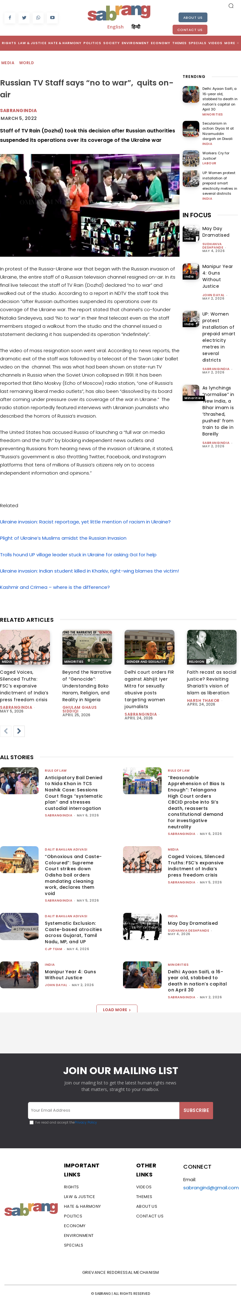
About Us (193, 17)
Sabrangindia (18, 110)
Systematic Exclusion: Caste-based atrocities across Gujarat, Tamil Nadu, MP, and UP (73, 932)
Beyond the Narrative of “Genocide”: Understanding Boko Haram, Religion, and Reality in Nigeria (87, 686)
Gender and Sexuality (145, 661)
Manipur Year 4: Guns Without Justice (217, 276)
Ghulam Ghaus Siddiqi (79, 709)
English (115, 26)
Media (8, 63)
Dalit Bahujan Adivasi (66, 849)
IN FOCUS (197, 215)
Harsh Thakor (203, 700)
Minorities (212, 114)
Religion (196, 661)
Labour (209, 163)
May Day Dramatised (216, 231)
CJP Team (53, 949)
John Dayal (213, 295)
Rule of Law (56, 770)
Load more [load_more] (117, 1009)
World (27, 63)
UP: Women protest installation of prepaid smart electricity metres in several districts (219, 183)
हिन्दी (135, 26)
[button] (231, 5)
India (207, 144)
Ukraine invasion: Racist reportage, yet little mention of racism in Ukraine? (85, 521)
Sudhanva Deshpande (212, 246)
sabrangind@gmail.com (211, 1188)
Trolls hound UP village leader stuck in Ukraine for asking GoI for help (78, 554)
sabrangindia (216, 369)
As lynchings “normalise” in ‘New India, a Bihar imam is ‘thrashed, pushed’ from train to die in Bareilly (218, 411)
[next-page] (19, 731)
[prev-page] (5, 731)
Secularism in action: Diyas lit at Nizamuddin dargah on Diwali (218, 131)
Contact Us (190, 29)
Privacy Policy (86, 1122)
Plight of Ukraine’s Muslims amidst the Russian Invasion (63, 538)
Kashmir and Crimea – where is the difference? (55, 587)
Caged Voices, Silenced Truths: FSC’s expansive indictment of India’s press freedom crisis (24, 686)
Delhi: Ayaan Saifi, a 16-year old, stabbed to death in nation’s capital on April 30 (220, 99)
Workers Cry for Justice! (215, 156)
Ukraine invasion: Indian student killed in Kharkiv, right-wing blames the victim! (89, 571)
